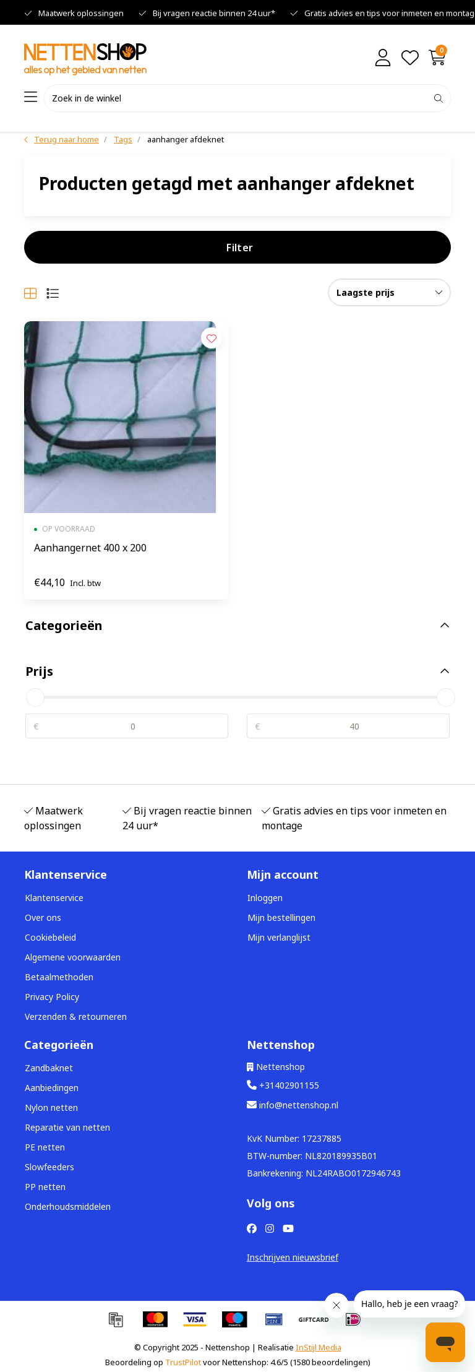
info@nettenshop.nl (292, 1105)
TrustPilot (183, 1362)
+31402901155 (283, 1085)
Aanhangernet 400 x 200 (90, 547)
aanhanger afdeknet (185, 139)
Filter (239, 247)
